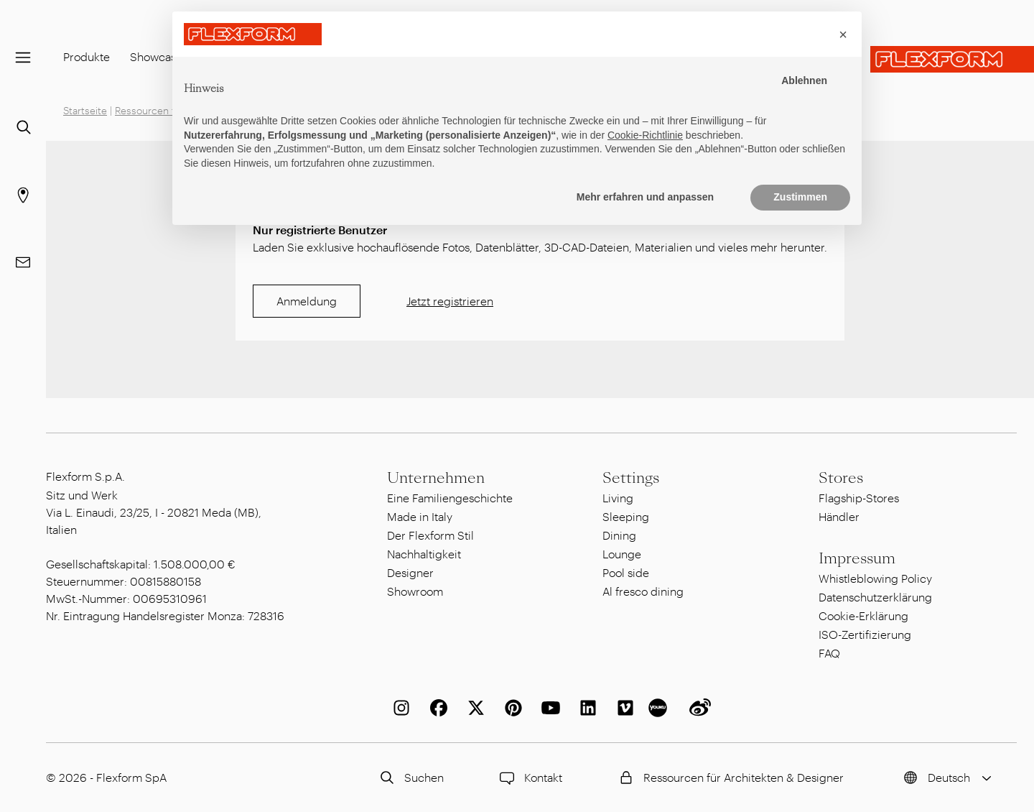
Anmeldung (306, 301)
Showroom (415, 591)
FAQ (829, 653)
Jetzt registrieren (449, 301)
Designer (410, 572)
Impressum (857, 558)
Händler (839, 516)
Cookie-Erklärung (863, 615)
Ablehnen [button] (804, 80)
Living (617, 497)
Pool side (625, 572)
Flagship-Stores (859, 497)
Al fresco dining (643, 591)
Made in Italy (419, 516)
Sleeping (625, 516)
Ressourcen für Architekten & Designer (729, 777)
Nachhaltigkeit (424, 553)
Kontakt (528, 777)
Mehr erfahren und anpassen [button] (645, 197)
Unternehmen (436, 478)
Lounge (621, 553)
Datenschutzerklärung (875, 597)
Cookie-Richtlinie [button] (645, 135)
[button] (843, 34)
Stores (841, 478)
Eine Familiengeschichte (450, 497)
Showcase (156, 56)
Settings (630, 478)
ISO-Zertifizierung (865, 634)
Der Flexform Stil (430, 535)
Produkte (86, 56)
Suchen (410, 777)
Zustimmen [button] (800, 197)
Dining (619, 535)
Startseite (85, 110)
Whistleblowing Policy (875, 578)
